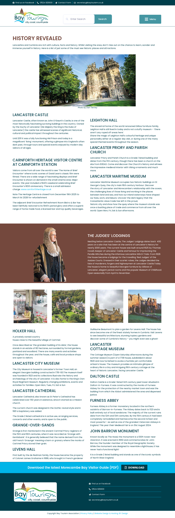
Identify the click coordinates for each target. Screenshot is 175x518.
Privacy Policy (87, 513)
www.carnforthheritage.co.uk (36, 189)
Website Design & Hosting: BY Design (111, 513)
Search (102, 19)
